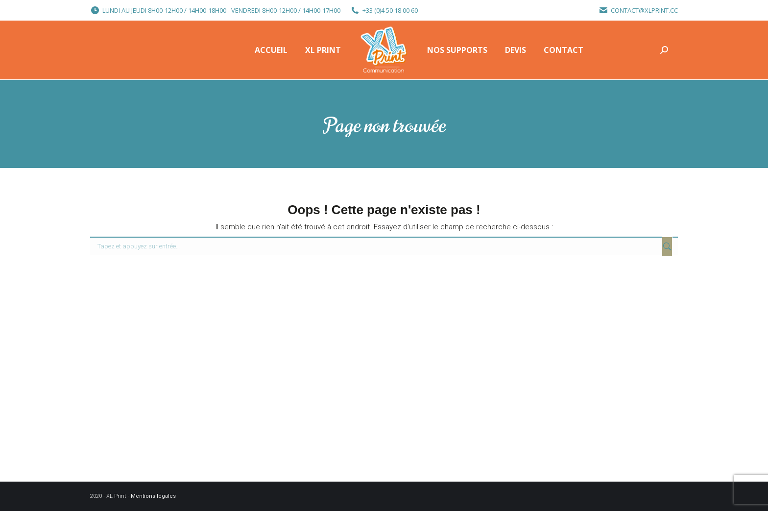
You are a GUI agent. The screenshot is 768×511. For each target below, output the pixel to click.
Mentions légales (153, 496)
